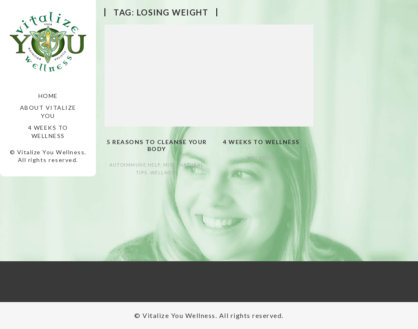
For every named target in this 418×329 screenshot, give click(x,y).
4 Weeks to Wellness (48, 131)
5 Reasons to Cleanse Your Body (157, 145)
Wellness (164, 172)
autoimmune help (134, 164)
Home (48, 95)
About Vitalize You (48, 111)
